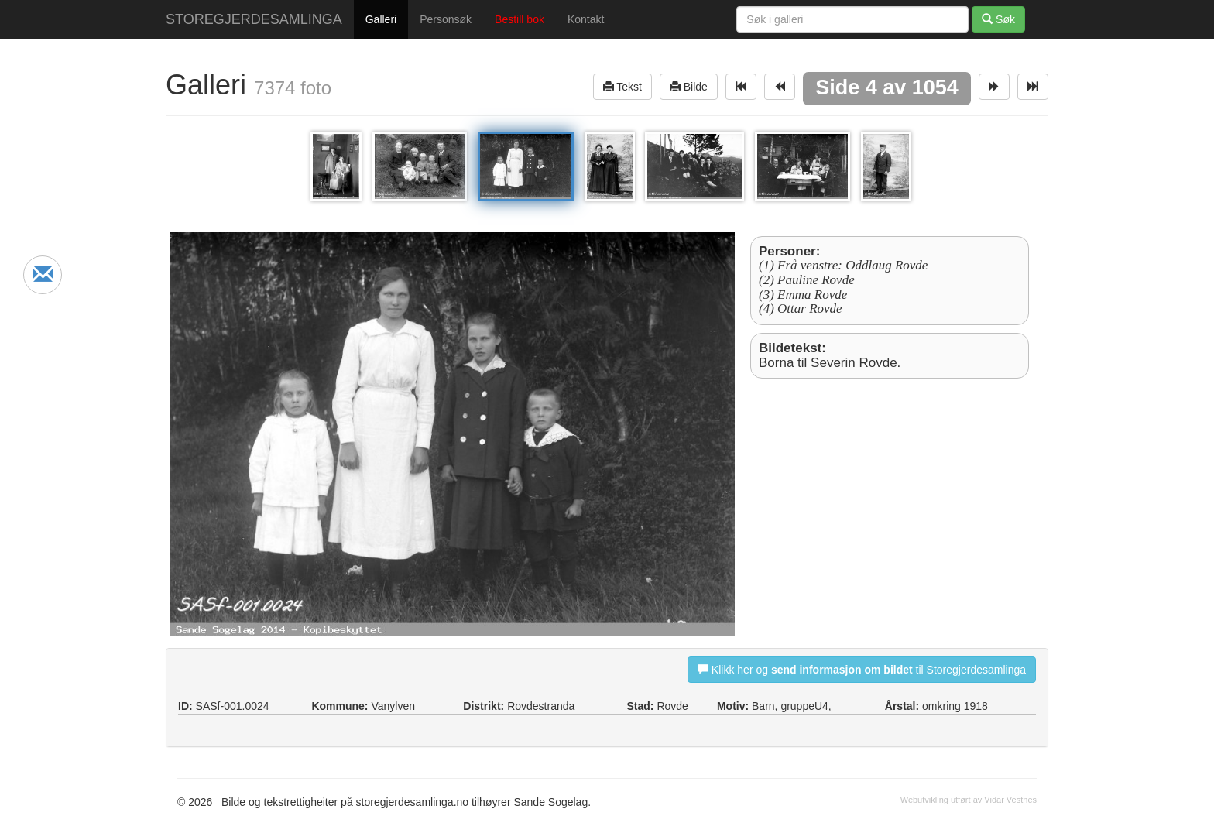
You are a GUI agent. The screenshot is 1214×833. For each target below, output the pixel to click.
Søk (998, 19)
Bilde (689, 86)
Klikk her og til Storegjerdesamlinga (862, 669)
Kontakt (586, 19)
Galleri (380, 19)
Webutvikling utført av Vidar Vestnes (968, 799)
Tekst (622, 86)
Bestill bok (519, 19)
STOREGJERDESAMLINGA (254, 19)
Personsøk (446, 19)
